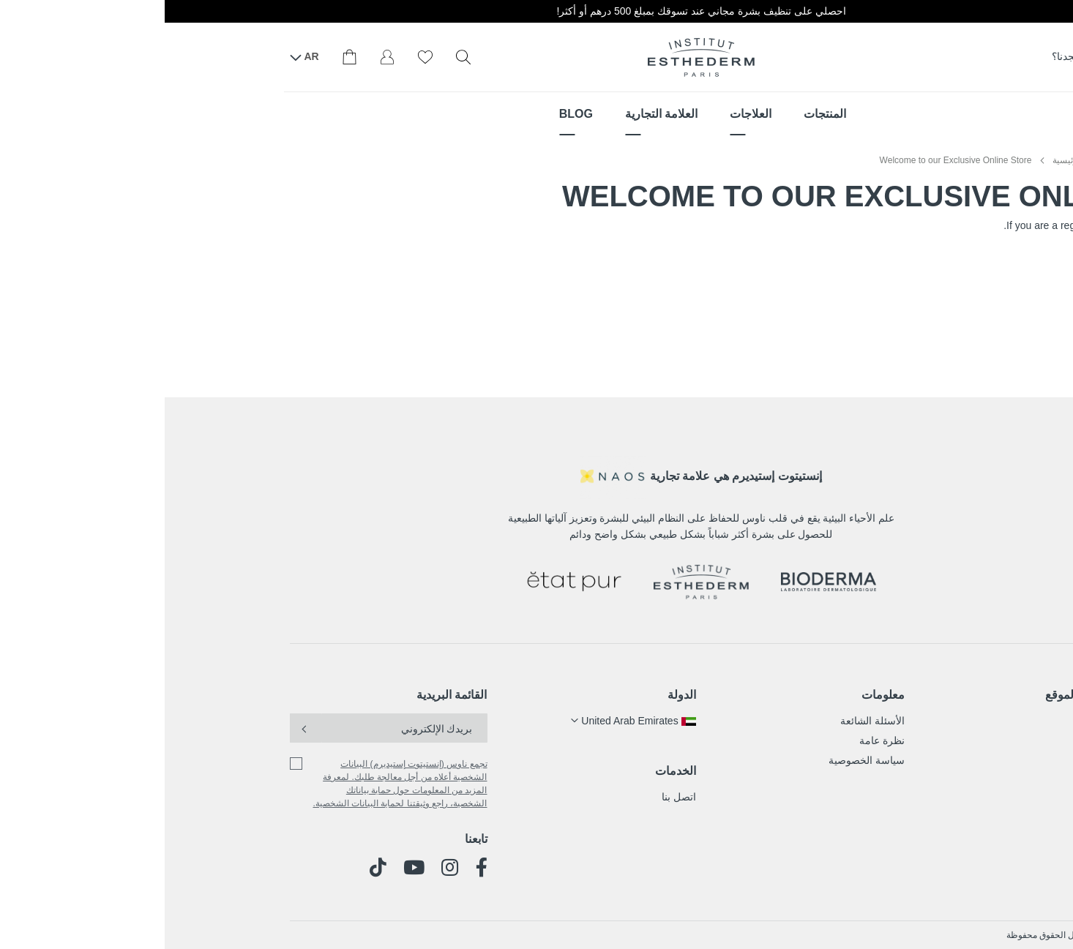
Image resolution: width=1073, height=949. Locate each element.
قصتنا (937, 760)
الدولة (517, 695)
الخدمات (510, 771)
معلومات (718, 695)
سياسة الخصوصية (702, 760)
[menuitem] (660, 113)
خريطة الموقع (914, 695)
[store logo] (536, 57)
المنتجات (930, 721)
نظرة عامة (717, 740)
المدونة (933, 780)
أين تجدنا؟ (918, 56)
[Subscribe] (141, 728)
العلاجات (931, 740)
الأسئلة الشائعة (708, 721)
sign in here (1046, 225)
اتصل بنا (514, 797)
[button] (468, 721)
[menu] (536, 113)
